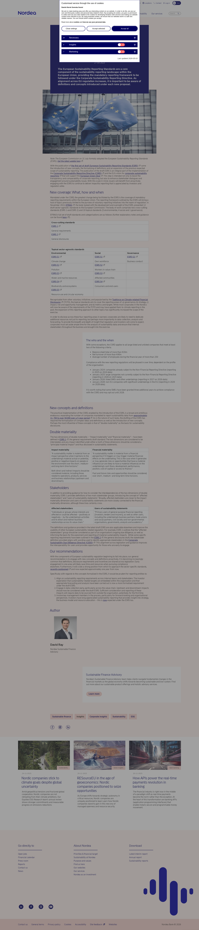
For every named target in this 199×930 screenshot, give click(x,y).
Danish (64, 7)
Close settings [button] (71, 29)
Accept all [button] (125, 29)
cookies (76, 22)
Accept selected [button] (98, 29)
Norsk (69, 7)
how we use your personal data (94, 22)
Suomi (80, 7)
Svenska (75, 7)
